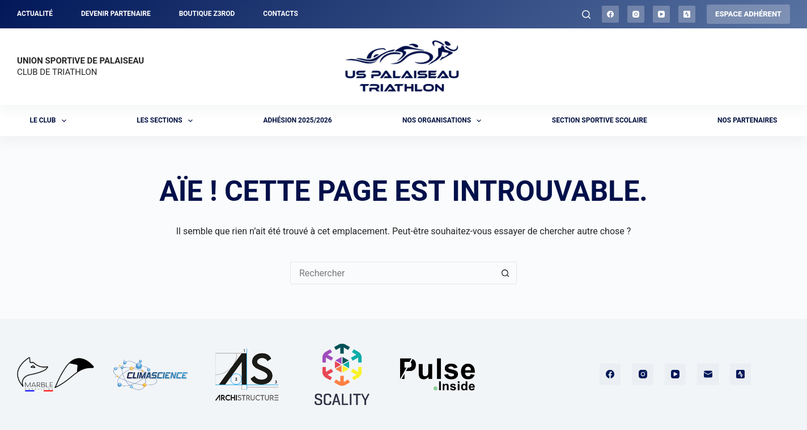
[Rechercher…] (392, 273)
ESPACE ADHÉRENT (748, 14)
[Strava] (686, 14)
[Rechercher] (586, 14)
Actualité (35, 14)
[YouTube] (661, 14)
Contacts (280, 14)
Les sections (167, 121)
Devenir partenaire (116, 14)
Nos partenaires (747, 120)
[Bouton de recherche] (505, 273)
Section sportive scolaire (599, 120)
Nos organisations (444, 121)
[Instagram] (635, 14)
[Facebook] (610, 14)
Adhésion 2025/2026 (297, 120)
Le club (50, 121)
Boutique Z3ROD (207, 14)
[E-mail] (708, 374)
